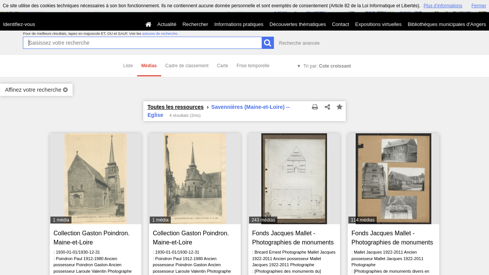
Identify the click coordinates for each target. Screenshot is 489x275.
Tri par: (327, 66)
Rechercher (195, 24)
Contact (340, 24)
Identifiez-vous (19, 24)
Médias (149, 65)
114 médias (362, 220)
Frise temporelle (252, 65)
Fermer (478, 5)
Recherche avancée (299, 43)
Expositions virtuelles (378, 24)
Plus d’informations (443, 5)
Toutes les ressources (175, 107)
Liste (128, 65)
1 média (61, 220)
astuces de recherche (159, 33)
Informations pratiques (239, 24)
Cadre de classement (187, 65)
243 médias (263, 220)
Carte (222, 65)
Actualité (166, 24)
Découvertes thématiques (298, 24)
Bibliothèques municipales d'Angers (447, 24)
